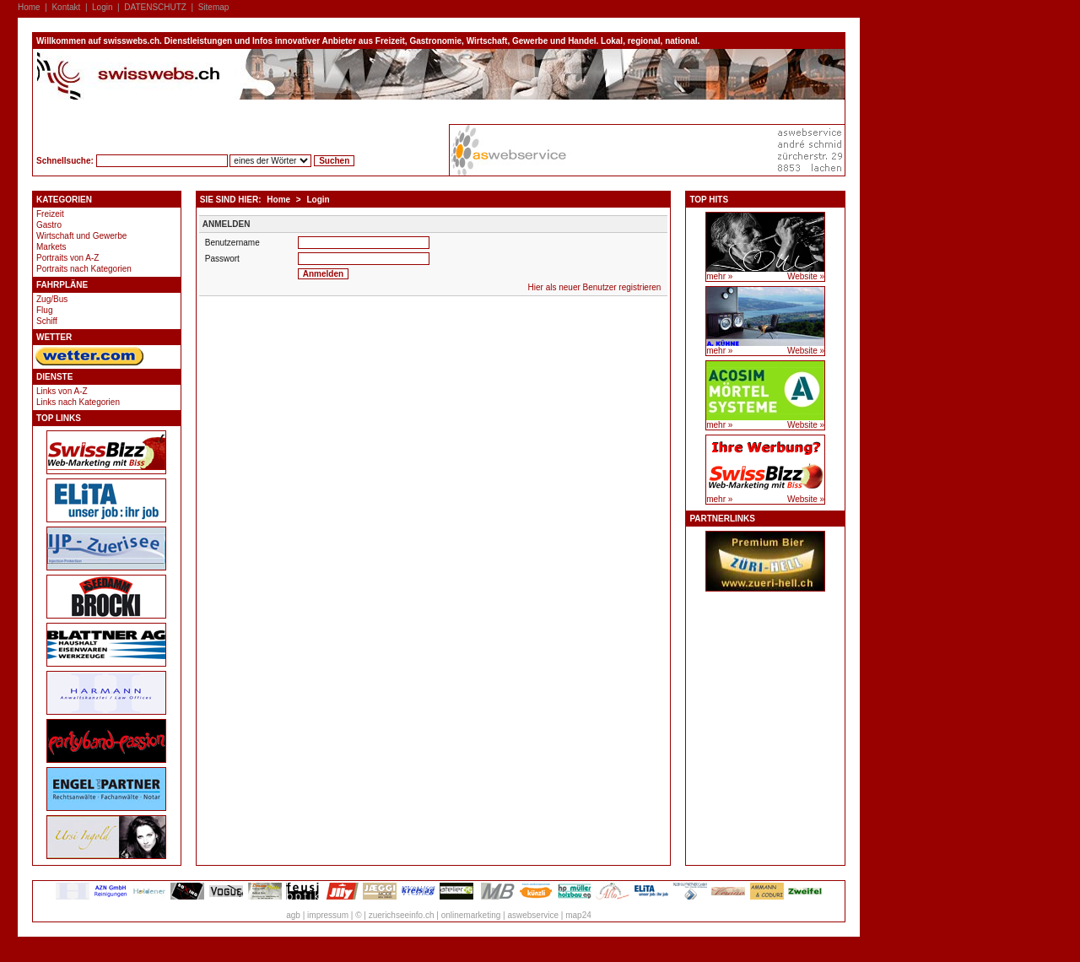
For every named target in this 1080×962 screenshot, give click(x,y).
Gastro (49, 225)
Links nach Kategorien (78, 402)
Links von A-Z (62, 391)
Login (102, 7)
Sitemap (214, 7)
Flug (44, 310)
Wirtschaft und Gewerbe (81, 235)
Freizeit (50, 214)
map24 (578, 915)
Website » (805, 276)
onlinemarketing (471, 915)
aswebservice (533, 915)
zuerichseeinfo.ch (402, 915)
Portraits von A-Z (67, 257)
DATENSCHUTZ (155, 7)
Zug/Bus (52, 299)
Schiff (46, 321)
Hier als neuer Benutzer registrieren (595, 287)
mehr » (719, 276)
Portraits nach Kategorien (84, 268)
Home (29, 7)
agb (293, 915)
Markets (51, 246)
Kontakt (65, 7)
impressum (327, 915)
